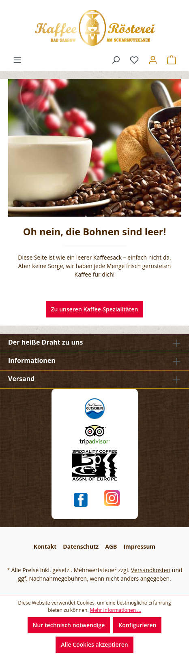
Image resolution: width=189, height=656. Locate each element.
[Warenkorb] (171, 60)
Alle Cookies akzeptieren (94, 644)
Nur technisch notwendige (69, 625)
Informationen (32, 360)
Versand (21, 378)
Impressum (139, 546)
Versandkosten (150, 570)
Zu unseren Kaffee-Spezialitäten (94, 309)
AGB (111, 546)
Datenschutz (81, 546)
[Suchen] (115, 60)
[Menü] (17, 60)
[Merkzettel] (134, 60)
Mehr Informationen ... (115, 610)
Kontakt (45, 546)
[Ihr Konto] (153, 60)
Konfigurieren (137, 625)
